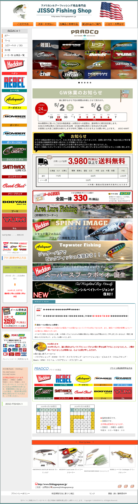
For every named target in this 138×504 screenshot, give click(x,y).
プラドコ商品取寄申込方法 (121, 368)
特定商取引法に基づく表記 (63, 493)
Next (133, 54)
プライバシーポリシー (20, 493)
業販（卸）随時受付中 (117, 493)
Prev (36, 54)
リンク (92, 493)
